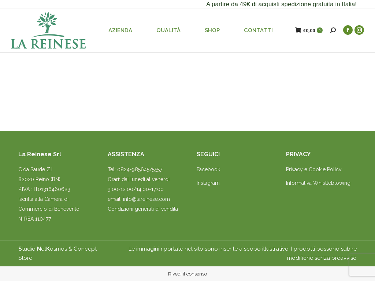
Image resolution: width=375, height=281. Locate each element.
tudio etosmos (42, 249)
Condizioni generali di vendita (143, 209)
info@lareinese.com (146, 199)
